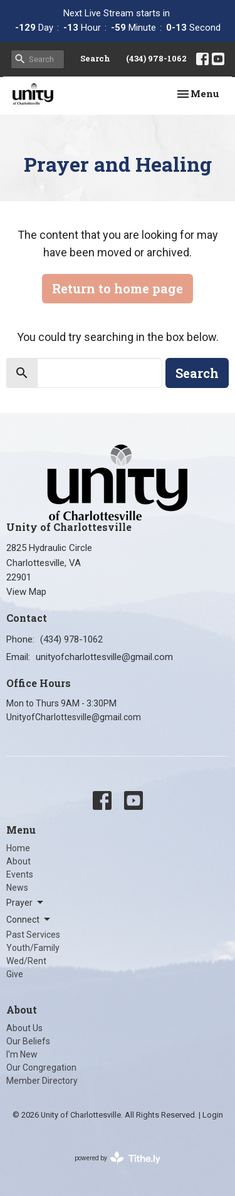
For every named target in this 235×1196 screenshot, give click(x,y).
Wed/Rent (26, 961)
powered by (117, 1158)
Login (212, 1115)
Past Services (33, 935)
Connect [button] (29, 919)
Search (95, 58)
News (17, 888)
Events (19, 874)
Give (14, 974)
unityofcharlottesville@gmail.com (104, 657)
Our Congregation (41, 1067)
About (18, 861)
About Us (24, 1028)
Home (18, 848)
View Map (26, 591)
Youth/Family (33, 948)
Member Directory (42, 1081)
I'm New (22, 1054)
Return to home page (117, 288)
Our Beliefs (28, 1041)
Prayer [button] (25, 902)
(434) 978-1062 (156, 58)
